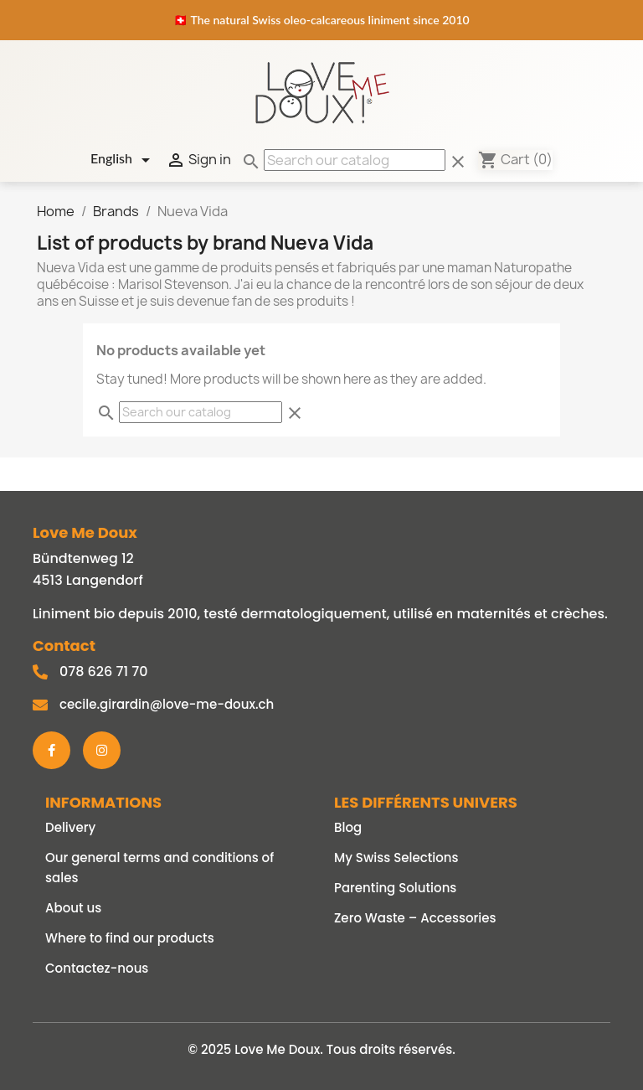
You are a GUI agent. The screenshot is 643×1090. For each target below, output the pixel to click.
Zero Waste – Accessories (415, 918)
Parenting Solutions (395, 887)
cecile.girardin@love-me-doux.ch (166, 704)
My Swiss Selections (396, 857)
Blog (348, 827)
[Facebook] (51, 750)
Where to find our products (129, 938)
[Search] (354, 160)
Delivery (70, 827)
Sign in (198, 160)
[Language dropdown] (123, 160)
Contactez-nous (96, 968)
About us (73, 908)
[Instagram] (102, 750)
